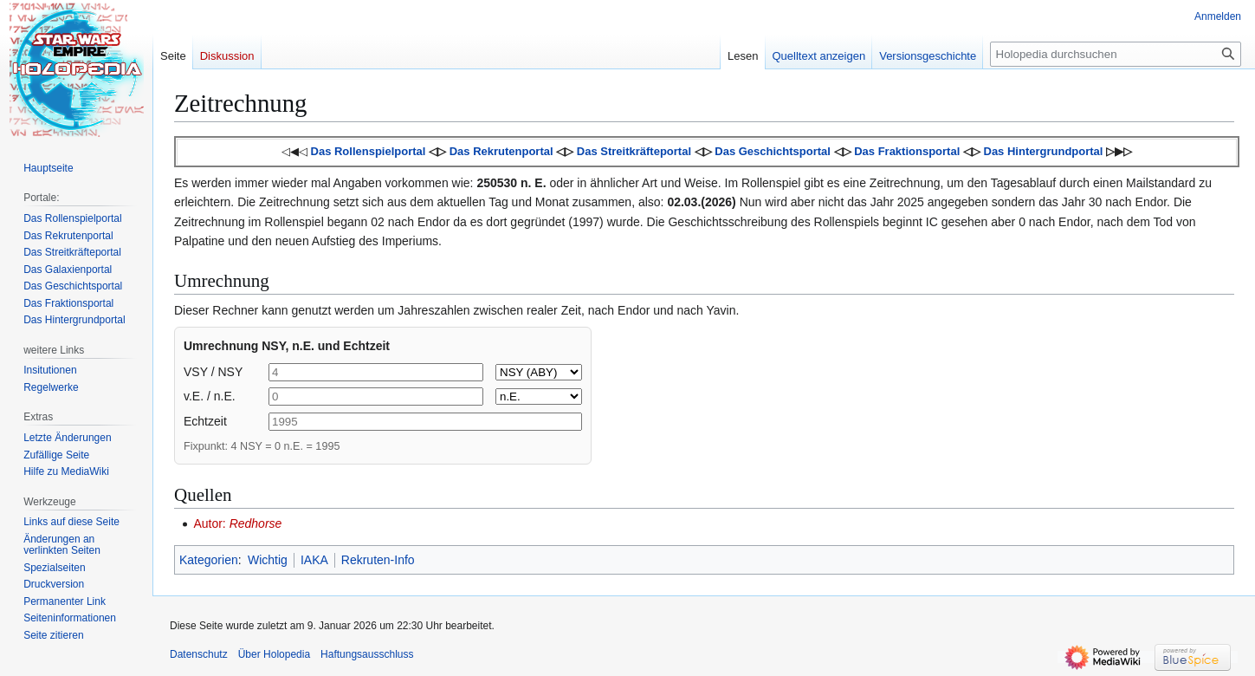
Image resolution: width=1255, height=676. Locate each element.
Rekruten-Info (378, 560)
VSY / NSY (213, 372)
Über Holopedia (274, 654)
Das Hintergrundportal (1043, 151)
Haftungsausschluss (366, 654)
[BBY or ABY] (538, 372)
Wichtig (268, 560)
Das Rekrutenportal (501, 151)
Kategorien (208, 560)
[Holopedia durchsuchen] (1115, 54)
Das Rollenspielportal (368, 151)
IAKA (314, 560)
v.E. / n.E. (210, 396)
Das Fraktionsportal (907, 151)
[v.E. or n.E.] (538, 396)
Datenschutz (199, 654)
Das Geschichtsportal (773, 151)
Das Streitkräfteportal (634, 151)
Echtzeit (205, 421)
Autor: (237, 523)
